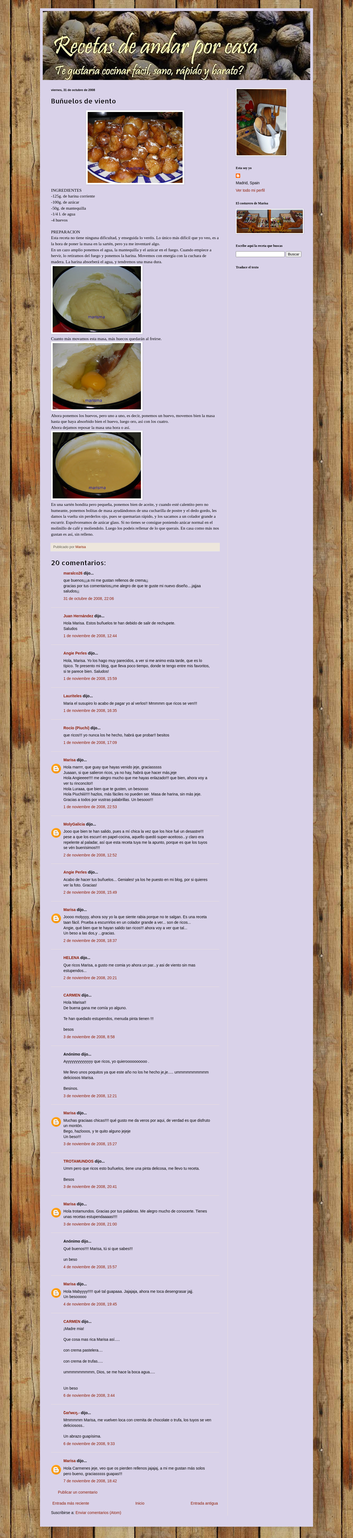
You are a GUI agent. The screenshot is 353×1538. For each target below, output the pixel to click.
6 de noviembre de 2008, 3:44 (89, 1395)
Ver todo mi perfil (250, 190)
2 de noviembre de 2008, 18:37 (90, 940)
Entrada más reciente (70, 1503)
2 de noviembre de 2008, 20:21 (90, 978)
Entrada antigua (204, 1503)
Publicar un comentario (77, 1492)
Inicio (140, 1503)
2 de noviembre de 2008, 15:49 (90, 892)
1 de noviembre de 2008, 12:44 (90, 636)
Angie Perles (75, 653)
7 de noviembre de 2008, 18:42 (90, 1481)
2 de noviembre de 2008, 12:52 (90, 855)
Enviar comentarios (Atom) (98, 1512)
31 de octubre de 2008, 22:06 (88, 598)
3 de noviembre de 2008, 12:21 (90, 1096)
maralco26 (72, 573)
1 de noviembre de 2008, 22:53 (90, 807)
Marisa (69, 760)
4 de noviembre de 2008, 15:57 (90, 1267)
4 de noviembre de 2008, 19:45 (90, 1304)
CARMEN (71, 995)
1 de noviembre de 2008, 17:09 (90, 742)
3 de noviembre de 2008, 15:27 (90, 1144)
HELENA (71, 957)
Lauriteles (72, 696)
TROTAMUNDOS (78, 1161)
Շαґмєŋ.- (71, 1413)
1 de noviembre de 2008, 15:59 (90, 678)
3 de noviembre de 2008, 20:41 (90, 1186)
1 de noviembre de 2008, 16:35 (90, 710)
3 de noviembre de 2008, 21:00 (90, 1224)
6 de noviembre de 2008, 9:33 (89, 1443)
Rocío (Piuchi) (76, 728)
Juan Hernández (78, 616)
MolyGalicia (74, 824)
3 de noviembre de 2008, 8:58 (89, 1037)
